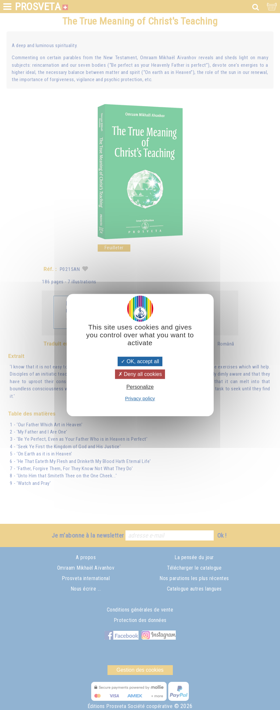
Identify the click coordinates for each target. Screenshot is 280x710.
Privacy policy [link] (140, 398)
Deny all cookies (140, 374)
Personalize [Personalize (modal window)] (140, 387)
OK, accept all (140, 361)
